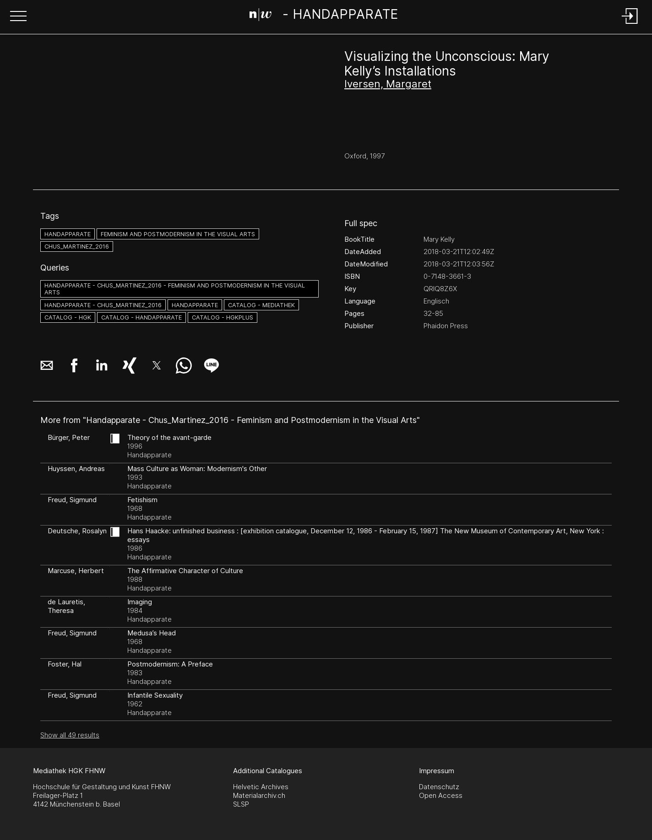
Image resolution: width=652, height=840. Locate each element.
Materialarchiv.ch (259, 795)
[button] (18, 17)
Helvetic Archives (260, 786)
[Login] (630, 24)
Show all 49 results (69, 735)
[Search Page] (324, 16)
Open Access (440, 795)
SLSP (241, 804)
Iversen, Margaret (387, 84)
